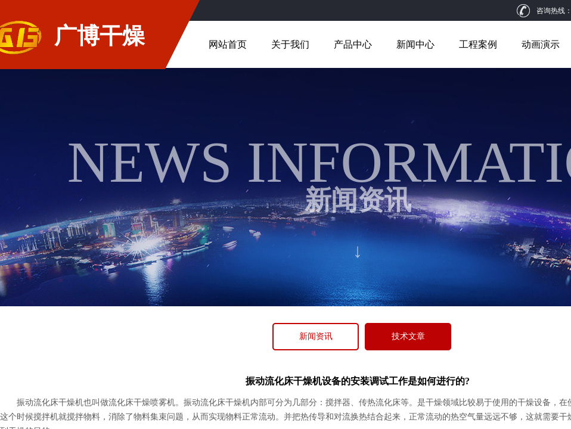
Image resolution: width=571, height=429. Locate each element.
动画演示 (541, 44)
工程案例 (478, 44)
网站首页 (228, 44)
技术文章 (408, 336)
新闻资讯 (316, 336)
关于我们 (290, 44)
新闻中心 (415, 44)
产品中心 (353, 44)
